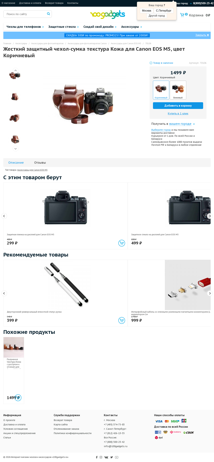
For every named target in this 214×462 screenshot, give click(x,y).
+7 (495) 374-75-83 (114, 424)
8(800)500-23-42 (203, 3)
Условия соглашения (15, 428)
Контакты (72, 3)
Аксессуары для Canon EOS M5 (32, 170)
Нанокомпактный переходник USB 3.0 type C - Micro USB (107, 226)
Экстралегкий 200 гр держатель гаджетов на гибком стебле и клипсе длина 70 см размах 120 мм (107, 305)
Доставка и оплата (30, 3)
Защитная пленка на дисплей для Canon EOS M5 (23, 226)
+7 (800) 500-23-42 (114, 441)
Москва (146, 10)
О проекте (9, 420)
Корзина (194, 15)
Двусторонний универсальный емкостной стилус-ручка (22, 304)
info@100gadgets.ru (116, 446)
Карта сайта (61, 424)
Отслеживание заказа (66, 428)
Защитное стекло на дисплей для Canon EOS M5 (64, 226)
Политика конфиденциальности (72, 433)
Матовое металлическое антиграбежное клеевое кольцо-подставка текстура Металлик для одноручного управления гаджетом (191, 229)
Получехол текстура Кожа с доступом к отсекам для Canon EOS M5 (24, 382)
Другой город (157, 15)
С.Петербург (163, 10)
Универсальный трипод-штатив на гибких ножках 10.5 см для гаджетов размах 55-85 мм (148, 305)
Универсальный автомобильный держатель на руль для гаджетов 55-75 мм (147, 228)
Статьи (7, 437)
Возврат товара (54, 3)
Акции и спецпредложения (19, 433)
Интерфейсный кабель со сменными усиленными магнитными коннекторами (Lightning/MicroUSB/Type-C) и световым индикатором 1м (66, 308)
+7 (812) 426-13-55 (114, 433)
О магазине (8, 3)
